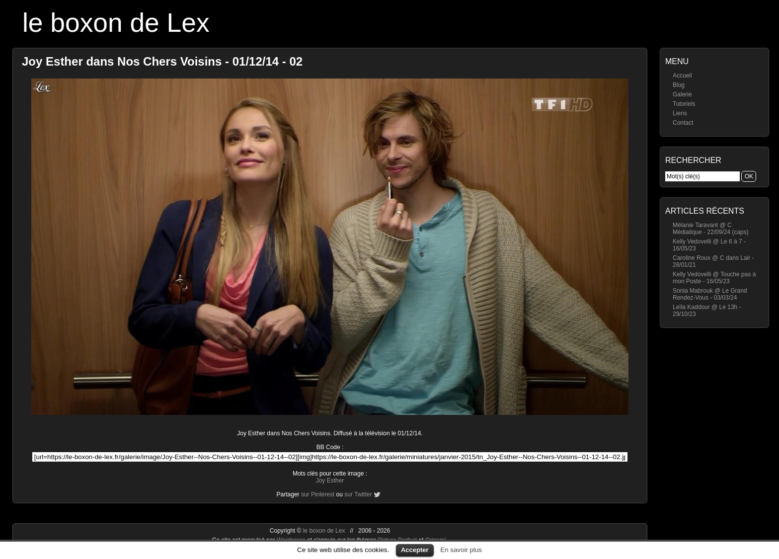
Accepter (415, 550)
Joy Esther (330, 480)
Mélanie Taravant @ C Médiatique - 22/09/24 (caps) (711, 229)
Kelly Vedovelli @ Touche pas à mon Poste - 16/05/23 (714, 278)
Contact (683, 122)
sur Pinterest (317, 494)
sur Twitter (358, 494)
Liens (680, 113)
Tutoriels (684, 103)
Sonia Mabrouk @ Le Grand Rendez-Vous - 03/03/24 (710, 294)
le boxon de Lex (116, 22)
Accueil (682, 75)
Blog (679, 84)
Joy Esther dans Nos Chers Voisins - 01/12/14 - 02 (162, 61)
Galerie (682, 94)
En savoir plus (461, 550)
